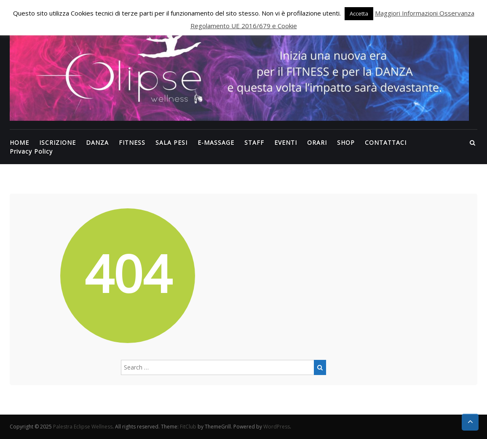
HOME (19, 142)
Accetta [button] (359, 13)
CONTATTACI (386, 142)
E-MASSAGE (216, 142)
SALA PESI (171, 142)
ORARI (317, 142)
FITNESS (132, 142)
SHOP (346, 142)
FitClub (188, 426)
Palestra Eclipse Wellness (82, 426)
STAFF (254, 142)
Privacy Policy (31, 151)
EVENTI (285, 142)
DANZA (97, 142)
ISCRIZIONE (57, 142)
